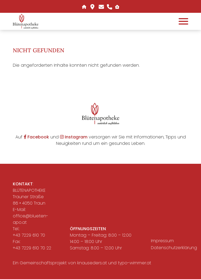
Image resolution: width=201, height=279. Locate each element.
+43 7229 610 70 (29, 235)
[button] (25, 21)
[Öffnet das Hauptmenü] (183, 21)
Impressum (162, 241)
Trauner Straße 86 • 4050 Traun (29, 200)
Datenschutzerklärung (171, 248)
